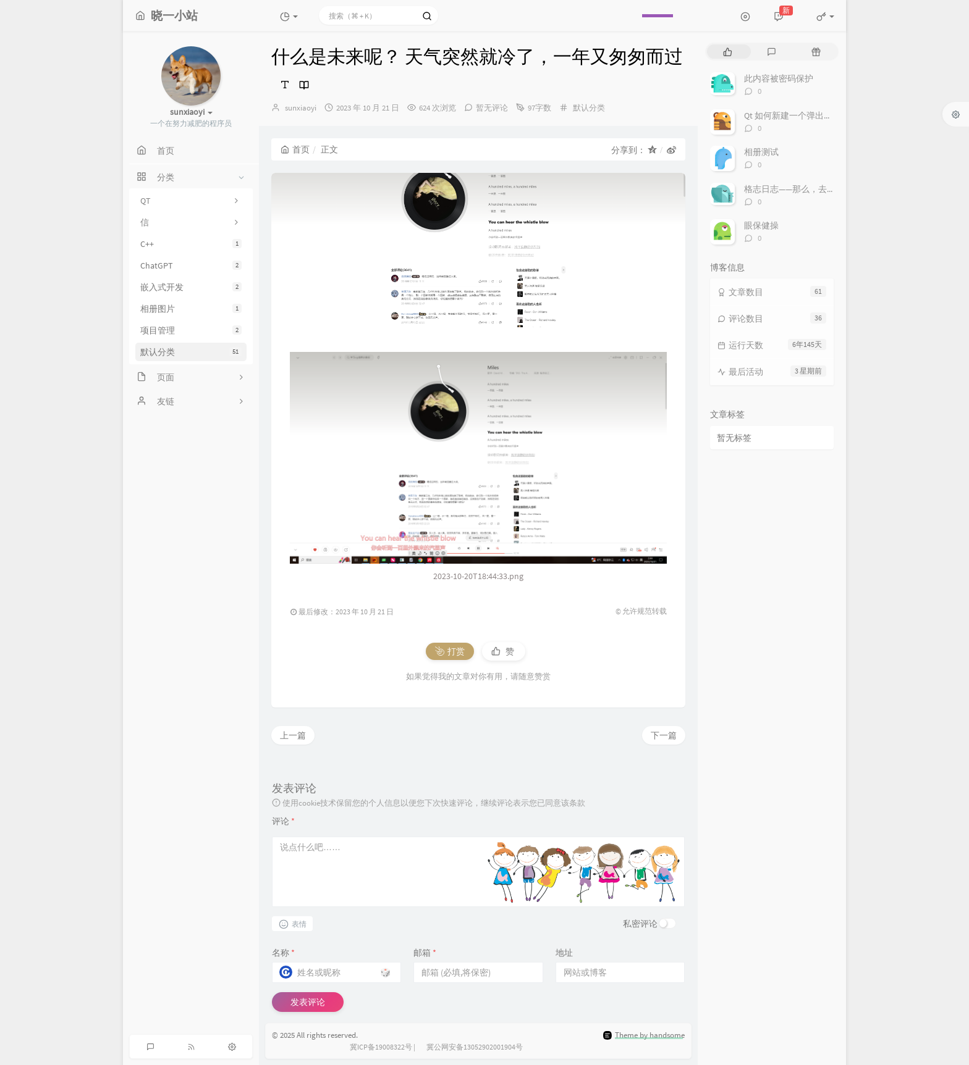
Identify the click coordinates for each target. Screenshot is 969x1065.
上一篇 (293, 735)
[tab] (728, 51)
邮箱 (424, 952)
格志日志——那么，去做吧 (794, 188)
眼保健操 (761, 225)
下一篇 (664, 735)
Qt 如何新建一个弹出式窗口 (797, 115)
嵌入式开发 (191, 287)
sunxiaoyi (300, 107)
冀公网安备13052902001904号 (474, 1046)
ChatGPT (191, 265)
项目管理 (191, 330)
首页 (295, 149)
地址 (564, 952)
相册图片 (191, 308)
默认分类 (191, 351)
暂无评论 (492, 107)
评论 (283, 821)
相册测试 (761, 151)
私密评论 (640, 923)
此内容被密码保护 (778, 78)
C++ (191, 243)
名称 (283, 952)
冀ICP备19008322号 (381, 1046)
